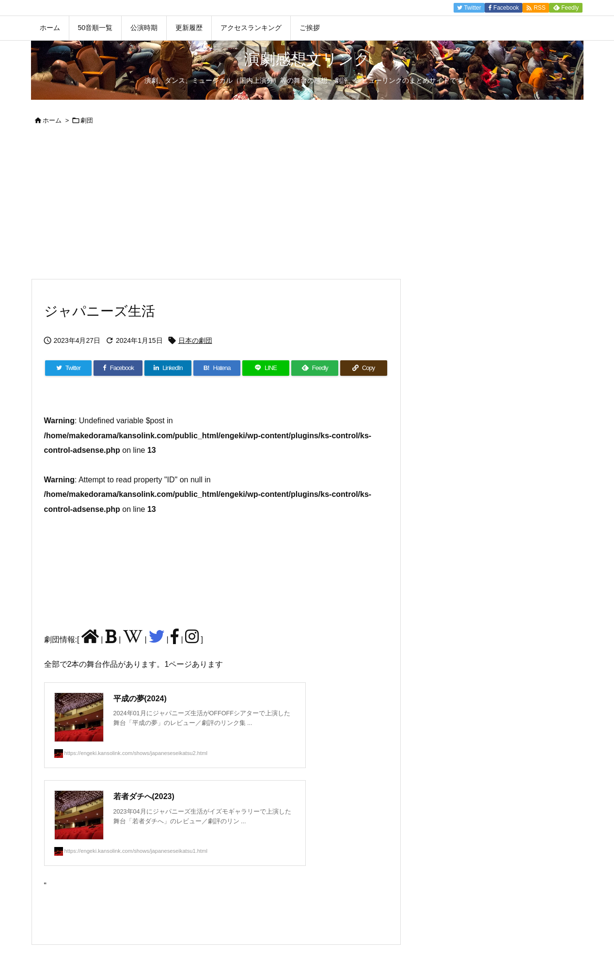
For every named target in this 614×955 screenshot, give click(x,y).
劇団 (86, 120)
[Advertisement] (307, 206)
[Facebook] (118, 368)
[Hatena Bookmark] (216, 368)
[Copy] (363, 368)
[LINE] (265, 368)
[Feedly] (314, 368)
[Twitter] (68, 368)
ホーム (52, 120)
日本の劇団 (195, 340)
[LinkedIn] (167, 368)
